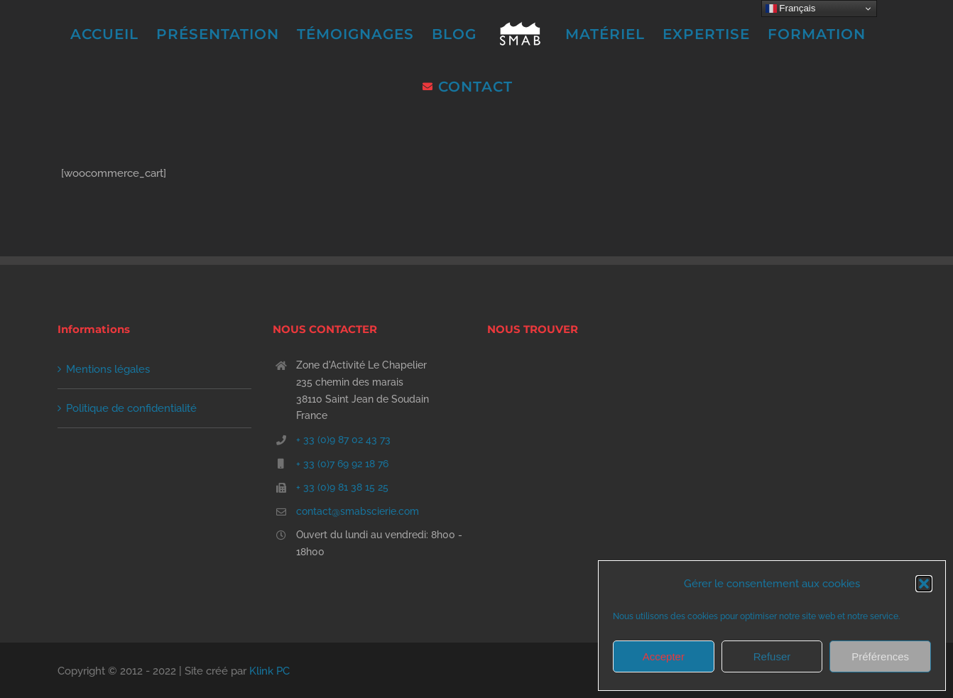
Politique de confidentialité (131, 408)
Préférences (880, 656)
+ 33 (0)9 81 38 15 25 (342, 487)
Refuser (772, 656)
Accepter (664, 656)
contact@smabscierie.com (357, 511)
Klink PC (269, 671)
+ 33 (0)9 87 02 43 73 (343, 439)
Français (791, 8)
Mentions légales (108, 369)
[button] (924, 584)
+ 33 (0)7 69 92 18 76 (342, 463)
